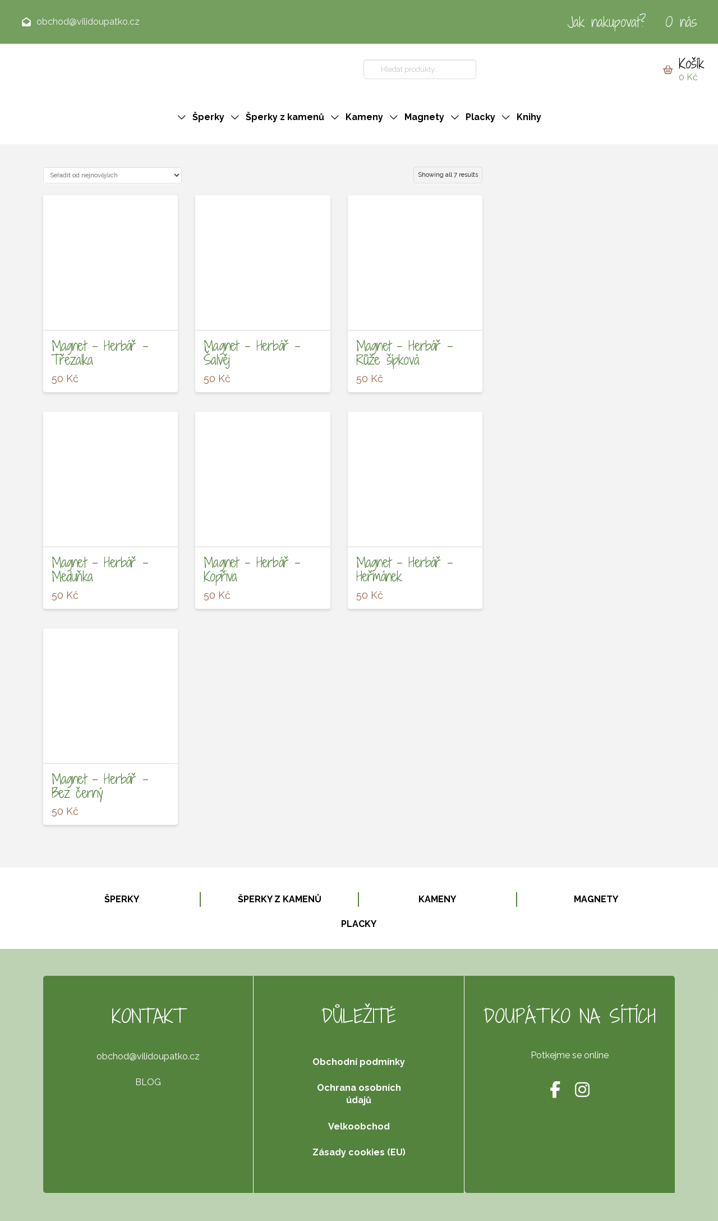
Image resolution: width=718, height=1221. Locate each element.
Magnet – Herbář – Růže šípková (404, 352)
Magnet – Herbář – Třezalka (100, 352)
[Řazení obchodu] (112, 175)
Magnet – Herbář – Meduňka (100, 569)
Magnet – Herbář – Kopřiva (252, 569)
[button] (683, 69)
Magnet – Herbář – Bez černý (100, 785)
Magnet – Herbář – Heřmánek (404, 569)
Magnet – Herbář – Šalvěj (252, 352)
